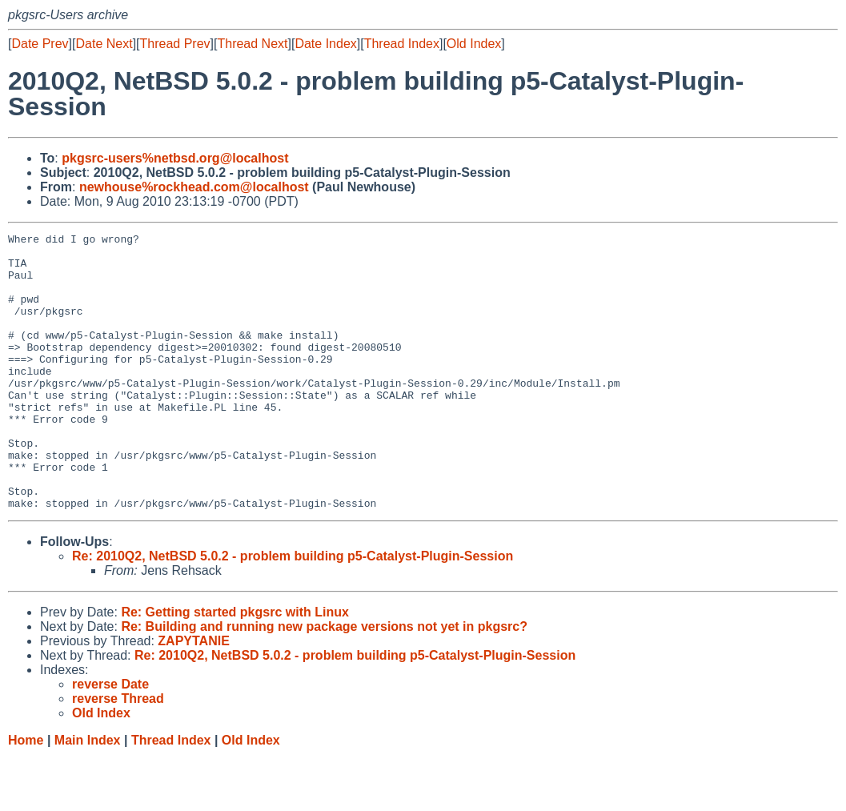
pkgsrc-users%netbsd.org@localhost (175, 158)
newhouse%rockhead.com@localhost (194, 187)
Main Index (87, 795)
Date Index (325, 43)
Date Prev (39, 43)
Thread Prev (175, 43)
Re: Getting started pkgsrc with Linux (234, 667)
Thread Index (401, 43)
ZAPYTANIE (193, 696)
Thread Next (252, 43)
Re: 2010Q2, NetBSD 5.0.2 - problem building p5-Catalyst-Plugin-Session (292, 611)
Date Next (103, 43)
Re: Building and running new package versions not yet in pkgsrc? (324, 682)
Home (25, 795)
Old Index (474, 43)
